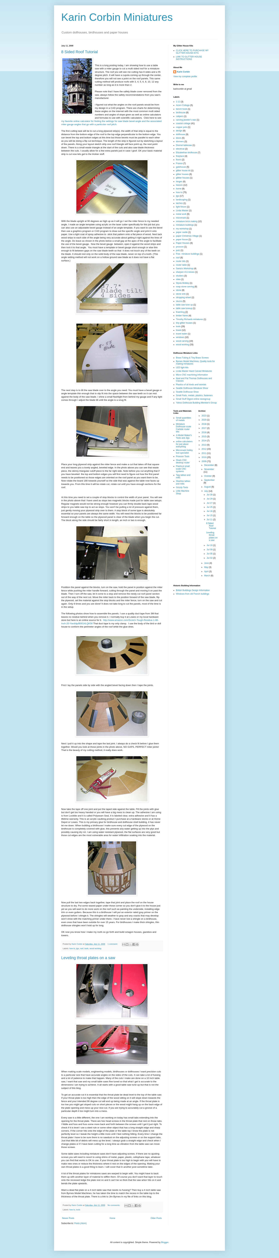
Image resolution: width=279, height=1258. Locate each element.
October (208, 476)
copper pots (181, 127)
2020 (204, 420)
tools (86, 948)
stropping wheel (183, 297)
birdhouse (180, 112)
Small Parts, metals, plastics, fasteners (194, 395)
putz (178, 250)
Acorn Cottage (183, 105)
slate (178, 279)
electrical (180, 149)
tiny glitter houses (184, 323)
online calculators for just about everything (184, 444)
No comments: (114, 1205)
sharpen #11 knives (185, 272)
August (207, 487)
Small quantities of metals (183, 419)
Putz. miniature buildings (187, 254)
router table (181, 265)
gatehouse (181, 167)
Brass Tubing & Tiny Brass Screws (192, 358)
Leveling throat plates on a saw (88, 958)
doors (178, 138)
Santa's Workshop (184, 268)
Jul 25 (210, 507)
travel (178, 330)
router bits (180, 261)
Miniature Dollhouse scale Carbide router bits (183, 428)
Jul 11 (210, 519)
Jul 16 (210, 511)
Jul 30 (210, 494)
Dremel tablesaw (184, 145)
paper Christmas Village (187, 236)
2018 (204, 424)
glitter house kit (183, 170)
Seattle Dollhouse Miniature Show (192, 388)
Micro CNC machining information (192, 375)
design (179, 130)
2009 (204, 461)
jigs (77, 948)
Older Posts (156, 1218)
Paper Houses (182, 243)
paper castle (182, 232)
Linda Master (182, 210)
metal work (181, 214)
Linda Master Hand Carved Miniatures (194, 371)
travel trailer (181, 334)
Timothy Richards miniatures (189, 319)
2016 (204, 432)
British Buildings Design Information (193, 590)
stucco (179, 301)
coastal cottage (183, 123)
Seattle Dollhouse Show (187, 392)
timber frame (182, 315)
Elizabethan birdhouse (186, 152)
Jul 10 (210, 545)
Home (112, 1218)
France (179, 163)
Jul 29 (210, 499)
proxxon (180, 247)
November (209, 469)
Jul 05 (210, 553)
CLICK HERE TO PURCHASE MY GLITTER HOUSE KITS (192, 51)
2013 (204, 445)
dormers (180, 141)
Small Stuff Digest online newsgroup (193, 399)
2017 (204, 428)
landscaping (181, 199)
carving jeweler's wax (186, 120)
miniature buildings (185, 225)
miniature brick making (186, 221)
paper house (182, 239)
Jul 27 (210, 503)
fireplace (180, 156)
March (207, 575)
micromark (181, 218)
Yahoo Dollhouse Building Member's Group (196, 402)
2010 (204, 457)
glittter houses (182, 178)
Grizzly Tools (182, 487)
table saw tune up (184, 305)
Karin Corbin (183, 72)
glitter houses (182, 174)
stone (178, 290)
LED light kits (182, 367)
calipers (179, 116)
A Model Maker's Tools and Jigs (184, 436)
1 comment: (113, 944)
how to (72, 948)
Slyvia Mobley (182, 283)
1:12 (178, 101)
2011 (204, 453)
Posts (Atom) (80, 1223)
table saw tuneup (184, 308)
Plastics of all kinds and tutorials (191, 384)
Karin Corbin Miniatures (117, 17)
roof (81, 948)
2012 (204, 449)
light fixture (181, 207)
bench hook (181, 109)
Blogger (164, 1242)
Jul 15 (210, 515)
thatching (180, 312)
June (206, 563)
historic (179, 185)
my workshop (182, 228)
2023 (204, 415)
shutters (180, 276)
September (209, 480)
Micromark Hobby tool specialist (184, 451)
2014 (204, 440)
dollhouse (180, 134)
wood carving (182, 341)
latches (179, 203)
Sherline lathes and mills (183, 482)
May (206, 567)
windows (180, 337)
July (206, 491)
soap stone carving (185, 286)
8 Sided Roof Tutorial (79, 52)
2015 (204, 436)
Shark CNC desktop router (183, 461)
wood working (95, 948)
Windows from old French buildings (192, 594)
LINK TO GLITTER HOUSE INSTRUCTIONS (189, 57)
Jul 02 (210, 558)
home (178, 188)
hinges (179, 181)
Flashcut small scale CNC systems (183, 469)
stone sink (181, 294)
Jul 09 (210, 549)
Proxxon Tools (182, 456)
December (209, 465)
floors (178, 159)
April (206, 571)
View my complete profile (185, 76)
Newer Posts (68, 1218)
